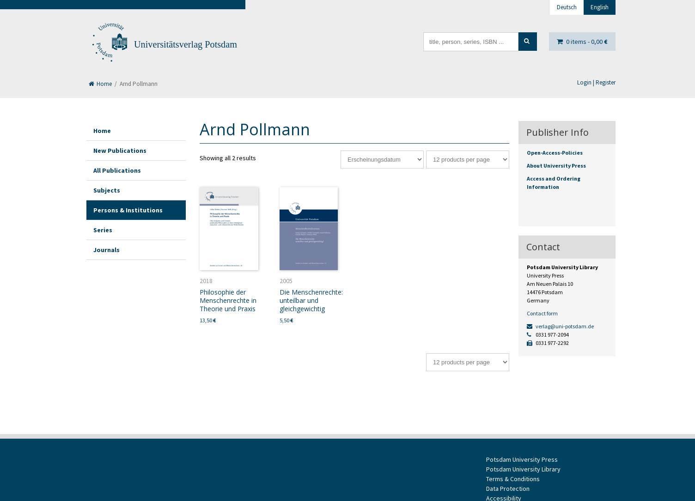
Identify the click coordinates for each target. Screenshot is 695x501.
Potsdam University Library (523, 469)
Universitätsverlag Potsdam (185, 44)
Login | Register (596, 82)
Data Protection (508, 488)
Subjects (106, 190)
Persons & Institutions (128, 210)
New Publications (119, 150)
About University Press (556, 165)
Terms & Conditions (513, 479)
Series (102, 230)
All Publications (117, 170)
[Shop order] (382, 160)
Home (100, 84)
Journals (106, 250)
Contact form (542, 313)
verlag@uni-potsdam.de (560, 326)
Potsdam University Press (522, 459)
